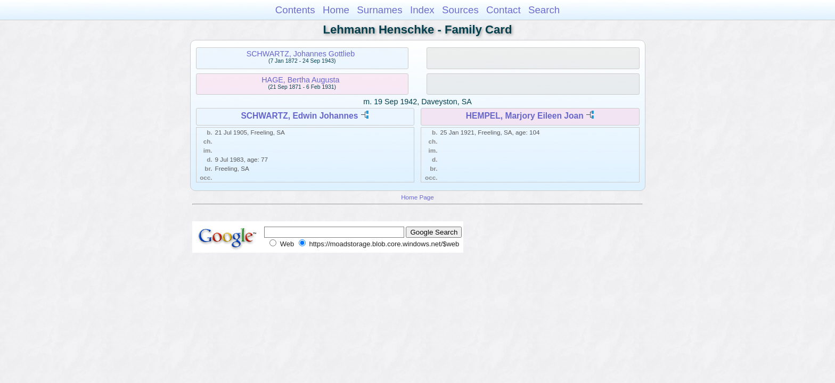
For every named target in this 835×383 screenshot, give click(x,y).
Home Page (417, 197)
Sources (460, 9)
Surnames (379, 9)
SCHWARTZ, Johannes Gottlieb (301, 53)
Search (544, 9)
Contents (295, 9)
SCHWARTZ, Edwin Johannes (299, 115)
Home (336, 9)
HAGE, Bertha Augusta (300, 80)
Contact (503, 9)
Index (422, 9)
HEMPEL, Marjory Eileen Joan (525, 115)
